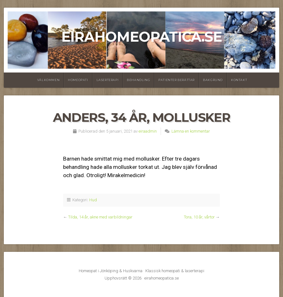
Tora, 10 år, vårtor (199, 217)
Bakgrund (213, 80)
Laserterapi (108, 80)
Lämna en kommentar (190, 131)
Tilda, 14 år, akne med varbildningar (100, 217)
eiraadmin (148, 131)
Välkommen (48, 80)
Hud (93, 199)
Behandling (138, 80)
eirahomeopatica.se (141, 36)
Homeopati (78, 80)
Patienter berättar (176, 80)
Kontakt (239, 80)
